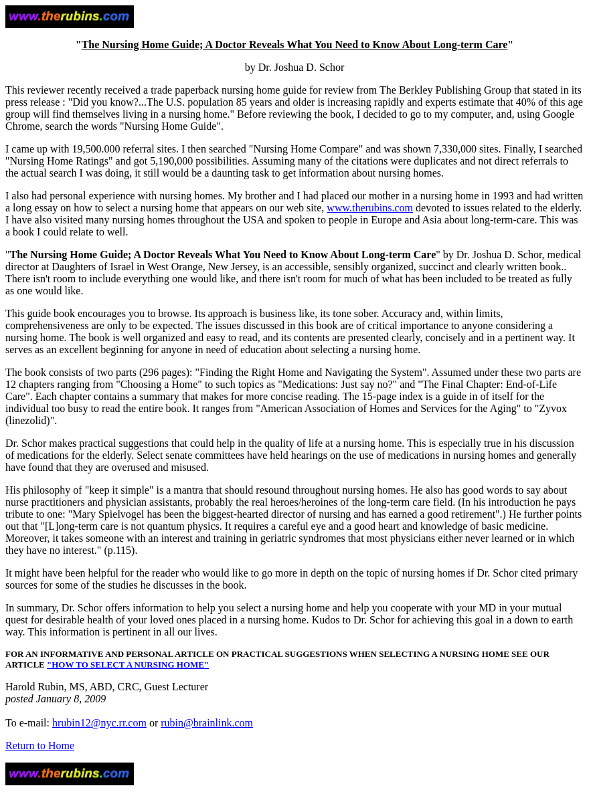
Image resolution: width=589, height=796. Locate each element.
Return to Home (39, 745)
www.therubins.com (370, 207)
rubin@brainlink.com (207, 722)
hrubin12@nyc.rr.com (99, 722)
